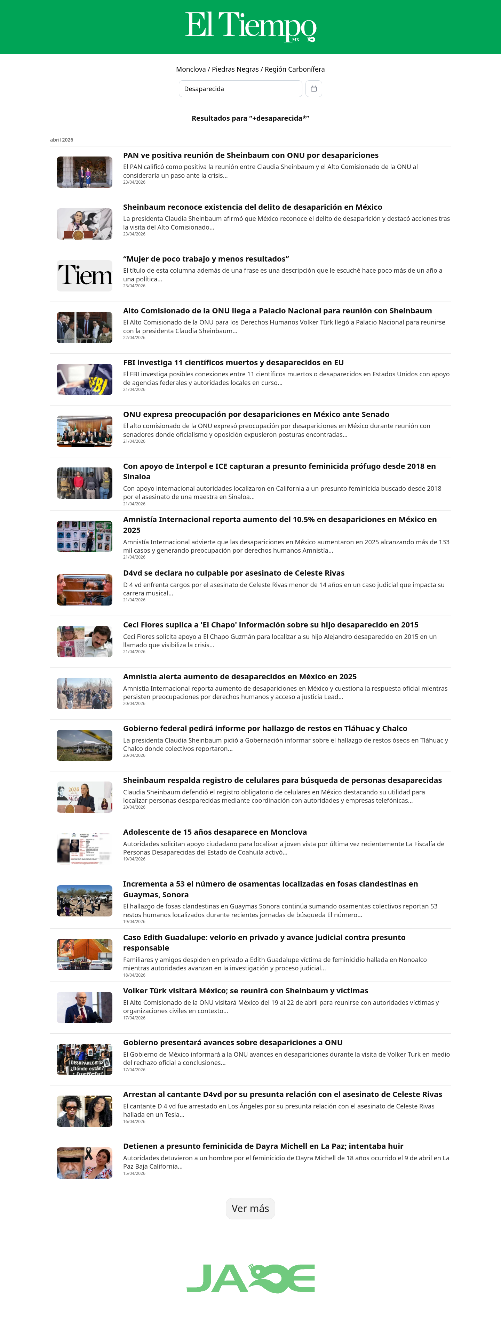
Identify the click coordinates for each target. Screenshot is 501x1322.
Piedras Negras (235, 69)
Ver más (250, 1208)
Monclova (191, 69)
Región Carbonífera (295, 69)
